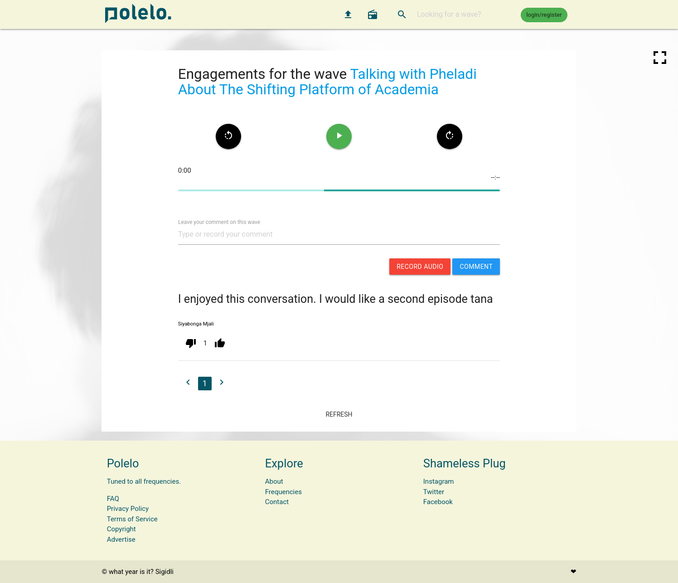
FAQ (113, 499)
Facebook (438, 502)
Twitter (433, 492)
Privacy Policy (128, 509)
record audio (420, 266)
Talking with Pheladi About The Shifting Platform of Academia (327, 82)
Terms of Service (132, 519)
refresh (338, 414)
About (274, 481)
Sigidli (164, 572)
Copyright (121, 529)
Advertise (121, 539)
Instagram (438, 481)
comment (476, 266)
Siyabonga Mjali (196, 324)
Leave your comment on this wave (219, 222)
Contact (277, 502)
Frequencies (283, 492)
